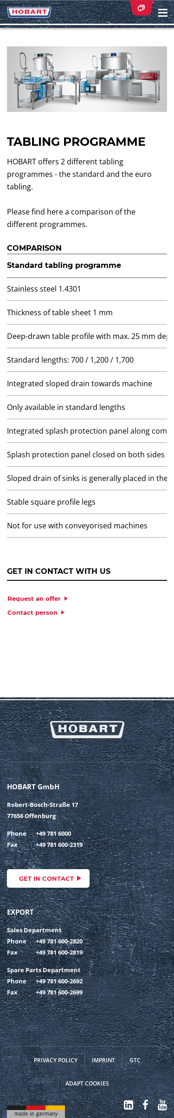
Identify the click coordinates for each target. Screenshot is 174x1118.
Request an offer (34, 598)
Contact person (32, 612)
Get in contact (46, 878)
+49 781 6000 (53, 833)
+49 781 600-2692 (59, 981)
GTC (135, 1060)
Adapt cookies (87, 1083)
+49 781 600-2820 (59, 941)
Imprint (103, 1060)
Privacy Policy (55, 1060)
